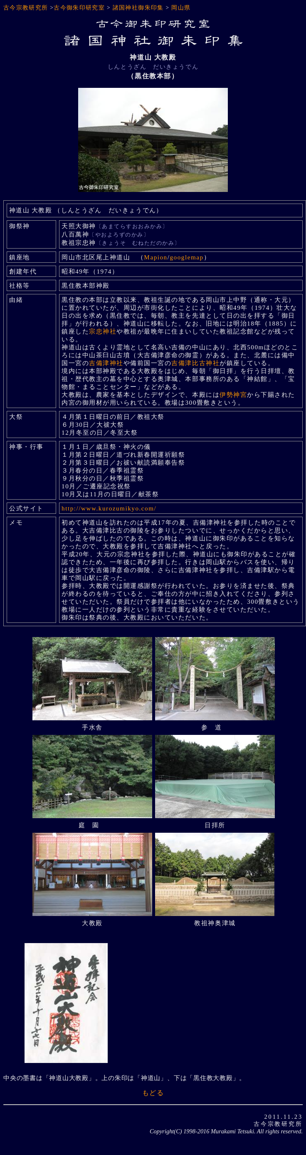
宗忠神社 (102, 331)
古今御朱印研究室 (79, 8)
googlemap (186, 257)
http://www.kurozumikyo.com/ (109, 508)
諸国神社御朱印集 (138, 8)
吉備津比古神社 (195, 362)
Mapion (155, 257)
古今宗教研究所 (25, 8)
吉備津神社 (106, 362)
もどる (153, 1092)
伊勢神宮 (233, 394)
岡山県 (180, 8)
